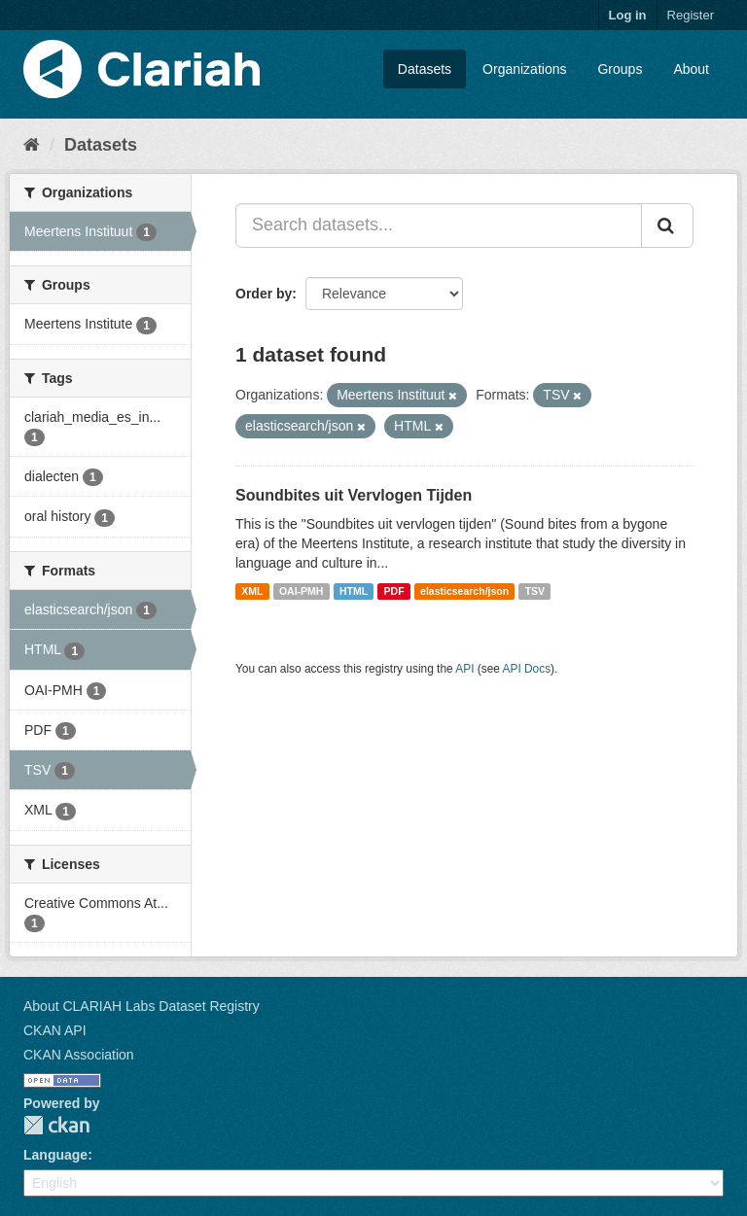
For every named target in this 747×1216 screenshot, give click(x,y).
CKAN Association (78, 1054)
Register (690, 15)
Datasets (424, 69)
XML (252, 591)
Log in (628, 15)
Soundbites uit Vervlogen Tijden (353, 495)
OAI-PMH (301, 591)
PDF (394, 591)
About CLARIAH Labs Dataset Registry (141, 1006)
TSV (535, 591)
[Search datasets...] (438, 225)
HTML (353, 591)
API (464, 669)
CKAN (56, 1125)
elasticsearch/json (464, 591)
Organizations (524, 69)
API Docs (527, 669)
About (691, 69)
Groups (619, 69)
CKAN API (55, 1030)
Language (55, 1155)
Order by (263, 293)
